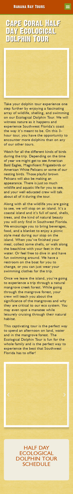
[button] (67, 6)
